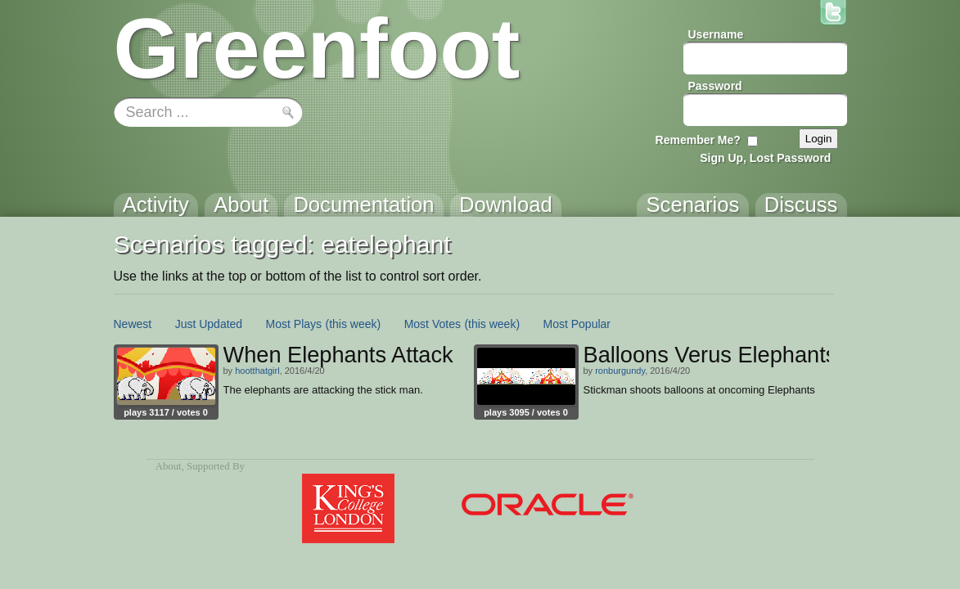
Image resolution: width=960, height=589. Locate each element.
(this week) (353, 323)
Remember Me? (698, 139)
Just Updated (209, 323)
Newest (133, 323)
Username (716, 34)
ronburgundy (620, 370)
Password (715, 85)
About (168, 466)
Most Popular (577, 323)
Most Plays (294, 323)
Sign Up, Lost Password (765, 157)
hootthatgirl (257, 370)
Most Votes (432, 323)
